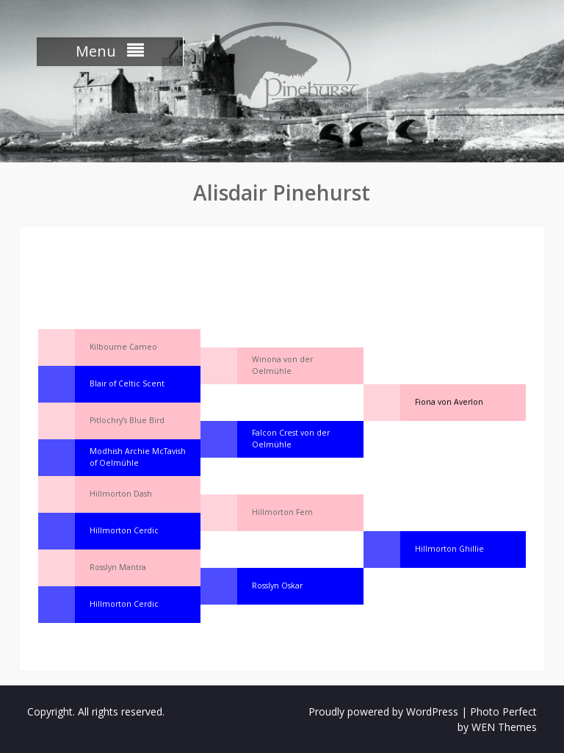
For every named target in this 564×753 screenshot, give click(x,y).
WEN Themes (504, 727)
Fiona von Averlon (449, 402)
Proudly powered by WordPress (383, 711)
